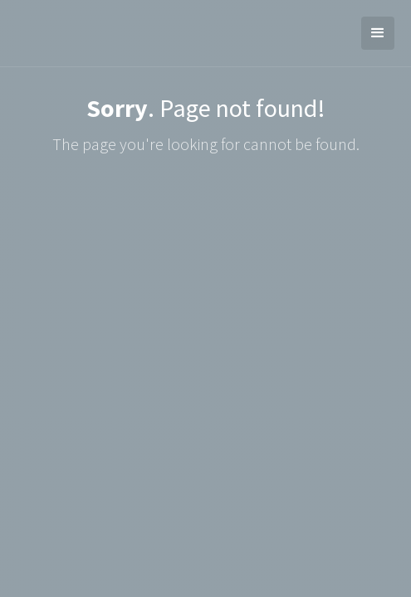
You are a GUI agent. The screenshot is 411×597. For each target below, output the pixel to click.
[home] (12, 33)
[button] (377, 33)
